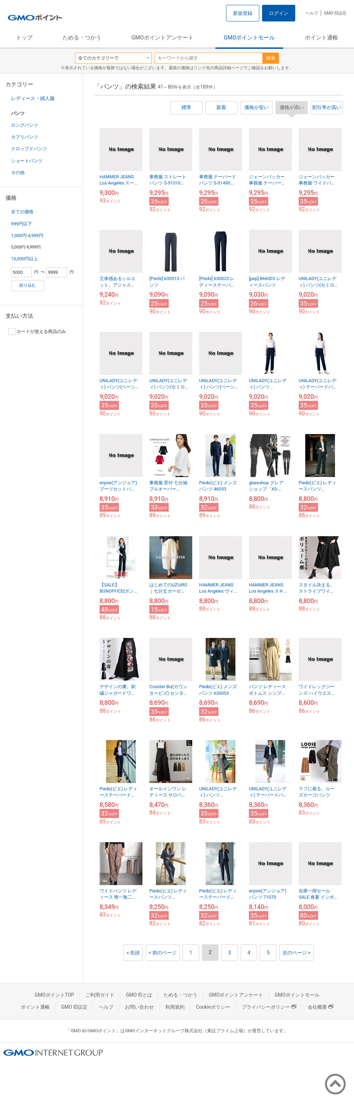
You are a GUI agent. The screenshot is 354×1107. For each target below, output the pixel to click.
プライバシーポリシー (269, 1007)
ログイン (278, 13)
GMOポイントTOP (54, 995)
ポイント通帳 (321, 37)
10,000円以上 (24, 258)
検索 (270, 58)
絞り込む (27, 285)
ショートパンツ (27, 160)
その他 (18, 172)
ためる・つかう (82, 37)
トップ (24, 37)
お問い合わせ (139, 1007)
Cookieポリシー (213, 1007)
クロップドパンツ (29, 148)
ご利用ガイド (99, 995)
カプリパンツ (24, 137)
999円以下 (21, 223)
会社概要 (320, 1007)
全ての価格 (22, 211)
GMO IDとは (139, 995)
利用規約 (175, 1007)
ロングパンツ (24, 125)
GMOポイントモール (249, 37)
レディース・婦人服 (33, 98)
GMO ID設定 (335, 13)
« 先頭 (133, 952)
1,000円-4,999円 (27, 235)
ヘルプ (312, 13)
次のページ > (296, 952)
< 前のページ (163, 952)
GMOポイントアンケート (162, 37)
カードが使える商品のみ (37, 331)
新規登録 (242, 13)
